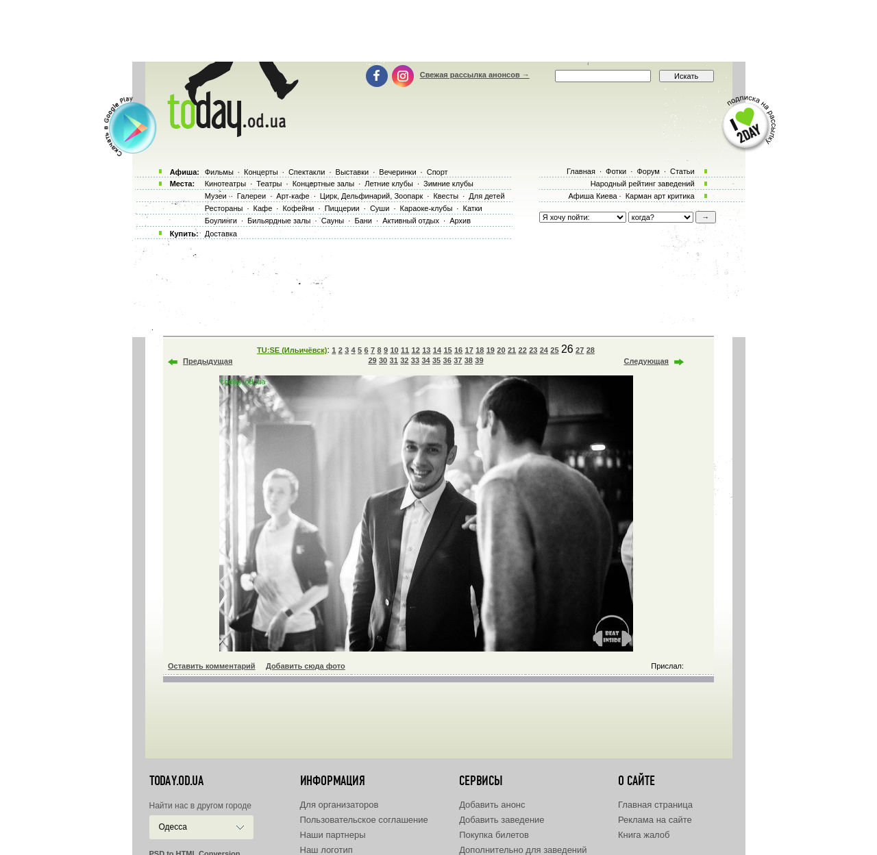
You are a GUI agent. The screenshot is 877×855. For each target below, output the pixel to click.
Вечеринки (397, 172)
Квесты (445, 196)
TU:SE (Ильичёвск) (292, 350)
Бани (363, 220)
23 (533, 350)
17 (469, 350)
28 (590, 350)
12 (416, 350)
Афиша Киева (592, 196)
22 (523, 350)
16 (458, 350)
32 (404, 360)
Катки (472, 208)
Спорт (437, 172)
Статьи (682, 171)
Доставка (221, 234)
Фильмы (219, 172)
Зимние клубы (448, 183)
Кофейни (298, 208)
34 (425, 360)
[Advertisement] (438, 31)
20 (501, 350)
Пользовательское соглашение (364, 820)
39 (479, 360)
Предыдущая (207, 361)
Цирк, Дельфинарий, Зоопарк (371, 196)
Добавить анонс (492, 805)
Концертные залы (323, 183)
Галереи (251, 196)
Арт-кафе (292, 196)
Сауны (333, 220)
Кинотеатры (225, 183)
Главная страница (655, 805)
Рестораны (224, 208)
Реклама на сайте (655, 820)
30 (383, 360)
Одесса (173, 827)
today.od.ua (176, 781)
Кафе (263, 208)
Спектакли (306, 172)
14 (437, 350)
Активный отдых (410, 220)
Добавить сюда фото (305, 666)
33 (415, 360)
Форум (648, 171)
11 (405, 350)
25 (554, 350)
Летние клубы (389, 183)
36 (447, 360)
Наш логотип (326, 850)
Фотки (616, 171)
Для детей (486, 196)
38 (469, 360)
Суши (379, 208)
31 (394, 360)
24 (544, 350)
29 (372, 360)
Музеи (216, 196)
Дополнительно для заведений (522, 850)
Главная (581, 171)
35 (436, 360)
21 (512, 350)
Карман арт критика (660, 196)
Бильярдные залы (278, 220)
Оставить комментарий (212, 666)
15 (447, 350)
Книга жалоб (644, 835)
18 (479, 350)
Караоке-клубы (426, 208)
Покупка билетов (494, 835)
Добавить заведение (501, 820)
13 (426, 350)
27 (580, 350)
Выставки (352, 172)
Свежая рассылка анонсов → (475, 75)
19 (490, 350)
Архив (460, 220)
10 (394, 350)
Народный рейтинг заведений (643, 183)
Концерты (261, 172)
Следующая (646, 361)
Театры (269, 183)
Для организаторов (339, 805)
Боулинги (221, 220)
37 (458, 360)
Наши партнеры (333, 835)
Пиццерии (342, 208)
